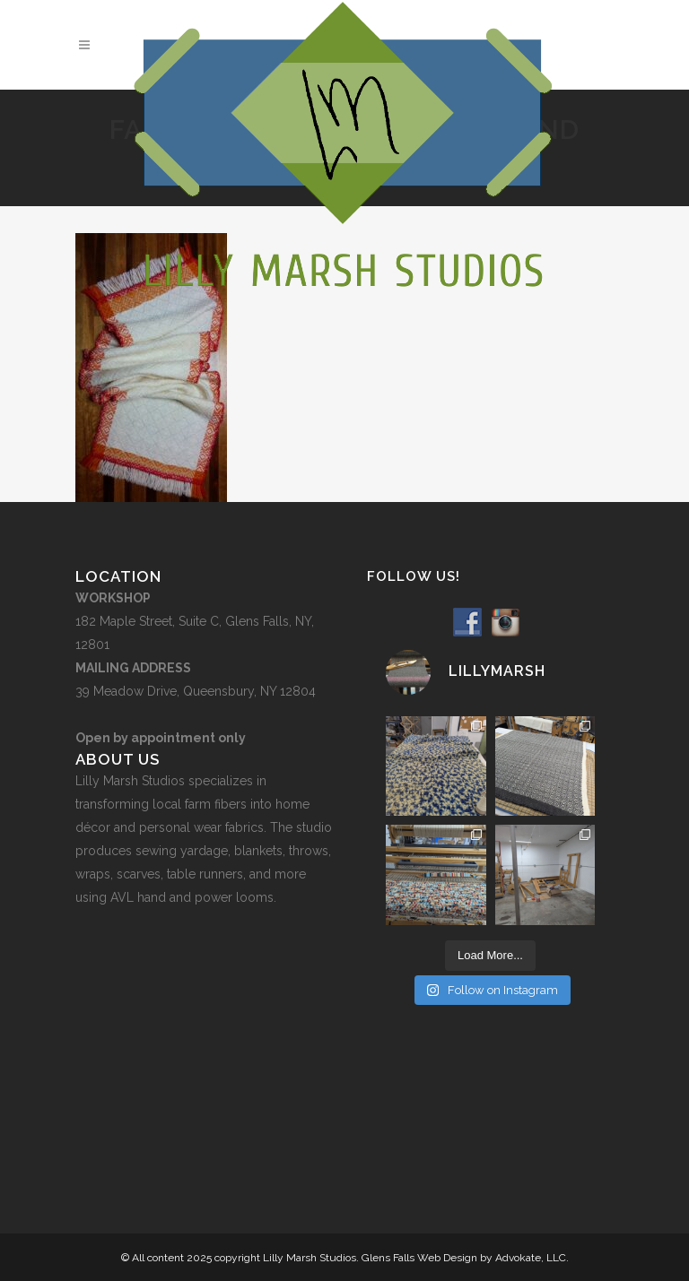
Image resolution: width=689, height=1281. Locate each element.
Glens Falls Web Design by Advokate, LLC (464, 1257)
